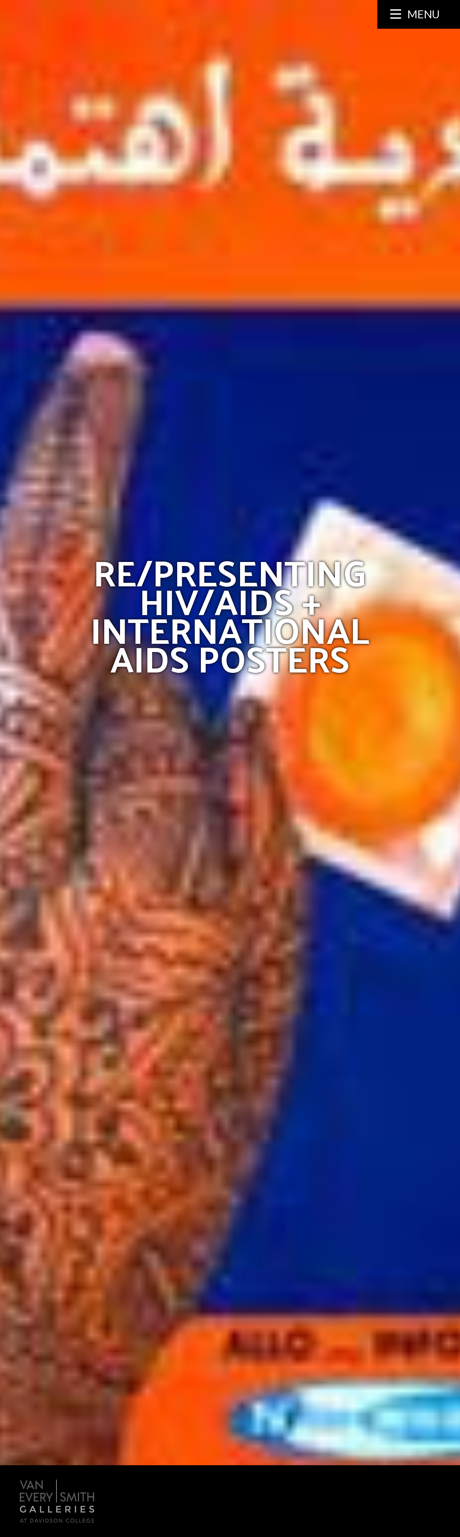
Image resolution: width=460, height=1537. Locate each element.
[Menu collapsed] (418, 14)
